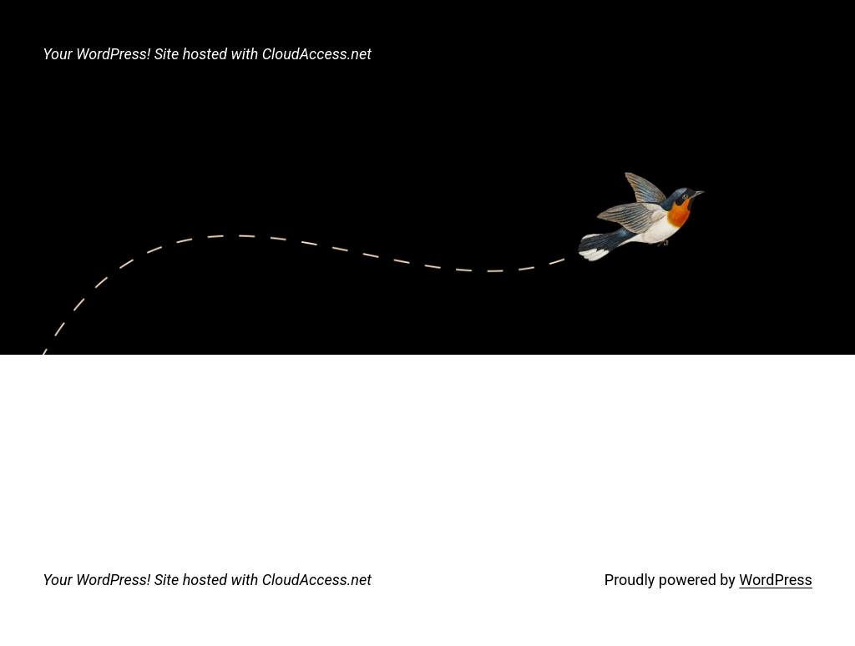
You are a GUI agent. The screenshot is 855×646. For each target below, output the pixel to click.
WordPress (775, 579)
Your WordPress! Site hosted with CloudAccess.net (207, 54)
